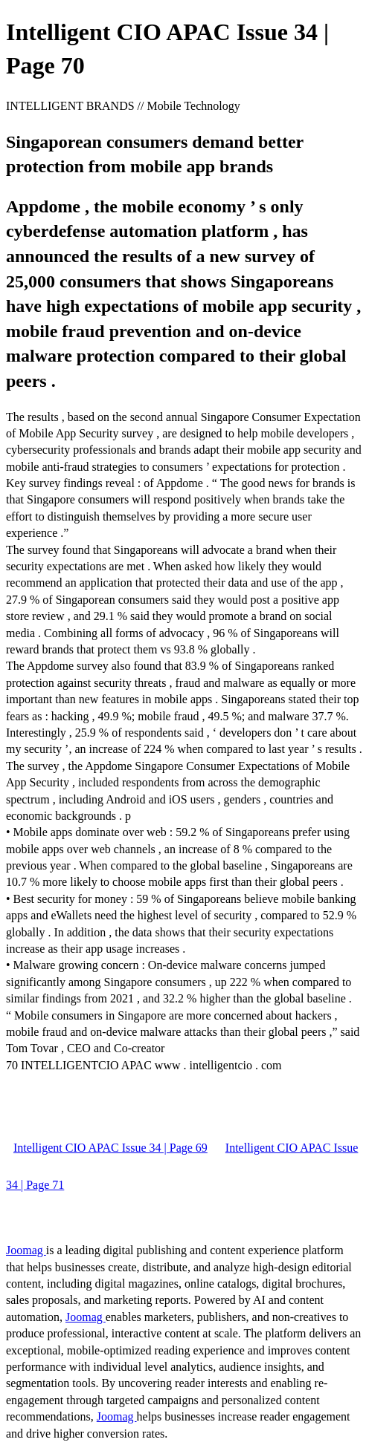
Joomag (26, 1250)
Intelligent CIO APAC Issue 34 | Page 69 (110, 1147)
